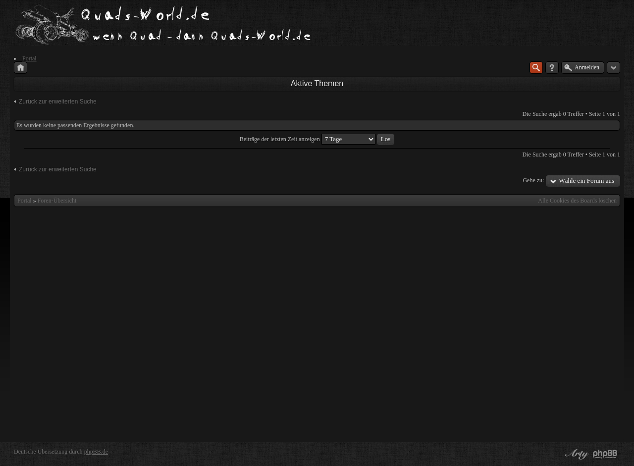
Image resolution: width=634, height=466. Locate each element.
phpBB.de (96, 451)
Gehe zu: (533, 180)
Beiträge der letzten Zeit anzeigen (317, 139)
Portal (24, 200)
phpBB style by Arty (575, 454)
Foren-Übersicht (57, 200)
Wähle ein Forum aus (586, 180)
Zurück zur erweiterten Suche (58, 101)
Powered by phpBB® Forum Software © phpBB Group (605, 454)
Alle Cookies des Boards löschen (577, 200)
